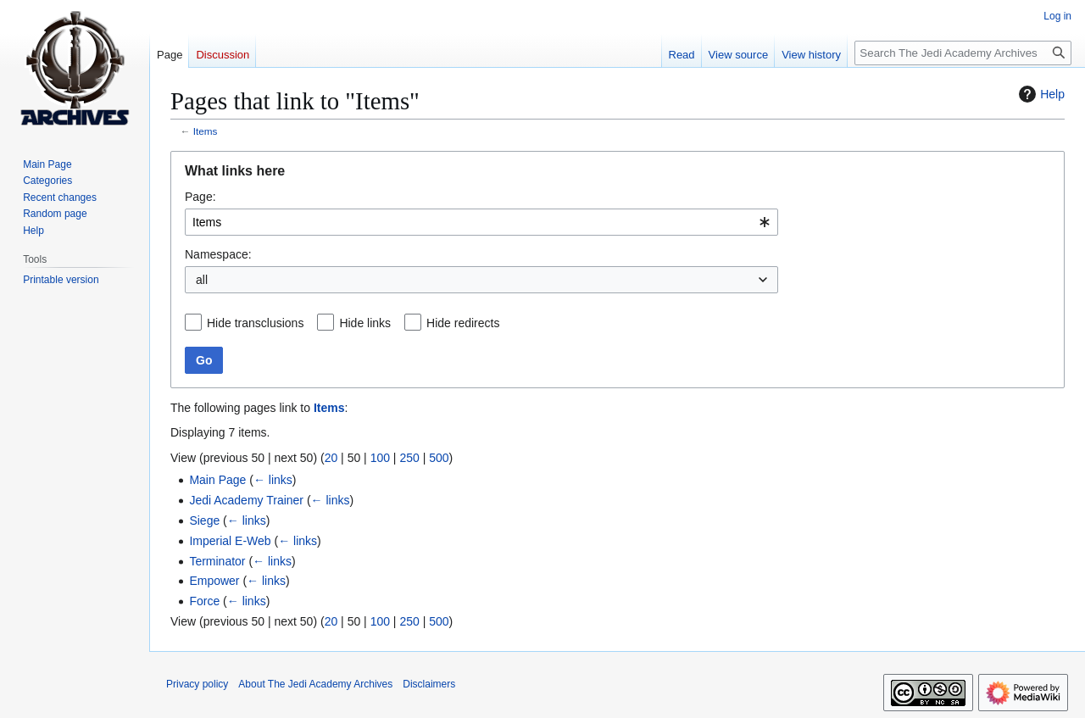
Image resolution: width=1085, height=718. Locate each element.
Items (205, 130)
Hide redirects (462, 323)
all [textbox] (202, 280)
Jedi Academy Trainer (246, 500)
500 (438, 458)
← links (272, 480)
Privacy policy (197, 684)
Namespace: (218, 254)
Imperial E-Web (229, 541)
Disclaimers (429, 684)
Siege (204, 520)
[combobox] (481, 222)
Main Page (217, 480)
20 (331, 458)
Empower (214, 580)
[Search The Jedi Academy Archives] (962, 53)
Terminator (217, 561)
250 (409, 458)
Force (204, 601)
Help (1040, 94)
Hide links (365, 323)
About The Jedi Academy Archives (315, 684)
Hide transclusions (255, 323)
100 (380, 458)
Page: (200, 196)
